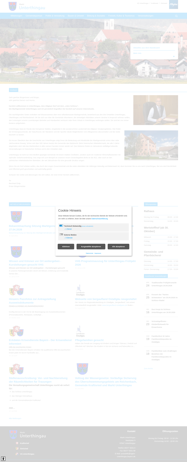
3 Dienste (68, 238)
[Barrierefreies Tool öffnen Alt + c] (3, 459)
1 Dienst (68, 229)
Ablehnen (66, 246)
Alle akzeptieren (118, 246)
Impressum (97, 253)
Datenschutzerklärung (99, 218)
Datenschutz (89, 253)
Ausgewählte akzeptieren (91, 246)
